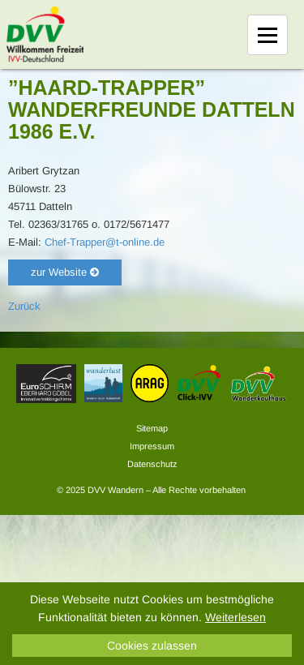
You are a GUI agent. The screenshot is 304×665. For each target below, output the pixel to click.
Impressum (152, 446)
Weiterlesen (235, 617)
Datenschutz (152, 464)
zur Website (65, 272)
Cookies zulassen (152, 645)
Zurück (24, 306)
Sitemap (152, 428)
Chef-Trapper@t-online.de (105, 242)
